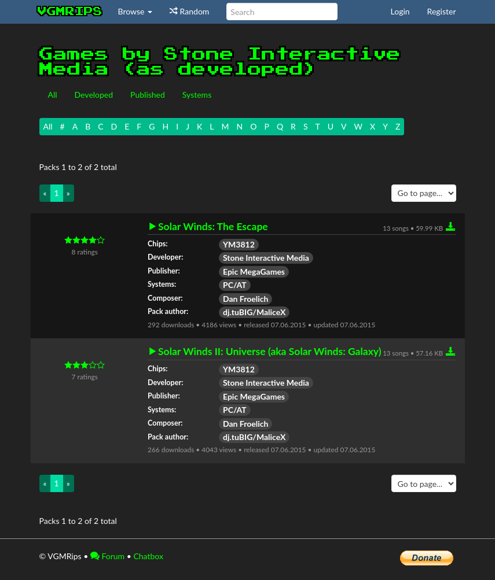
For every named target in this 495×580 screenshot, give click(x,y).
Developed (94, 94)
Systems (196, 94)
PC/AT (235, 285)
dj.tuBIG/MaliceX (254, 312)
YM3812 (239, 244)
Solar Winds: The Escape (213, 226)
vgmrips (70, 11)
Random (189, 11)
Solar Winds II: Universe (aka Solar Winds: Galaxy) (270, 351)
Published (147, 94)
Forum (107, 556)
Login (400, 11)
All (52, 94)
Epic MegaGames (254, 271)
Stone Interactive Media (266, 258)
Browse (135, 11)
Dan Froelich (245, 299)
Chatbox (148, 556)
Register (441, 11)
